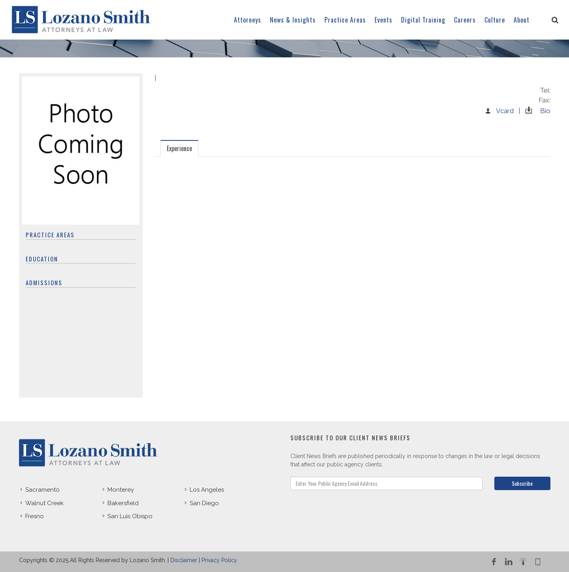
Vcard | (502, 111)
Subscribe (522, 483)
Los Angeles (207, 489)
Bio (536, 111)
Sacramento (42, 489)
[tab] (179, 148)
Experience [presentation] (179, 148)
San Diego (204, 503)
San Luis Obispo (130, 516)
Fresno (34, 516)
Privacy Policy (219, 560)
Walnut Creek (44, 503)
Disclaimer (183, 560)
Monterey (120, 489)
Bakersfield (123, 503)
